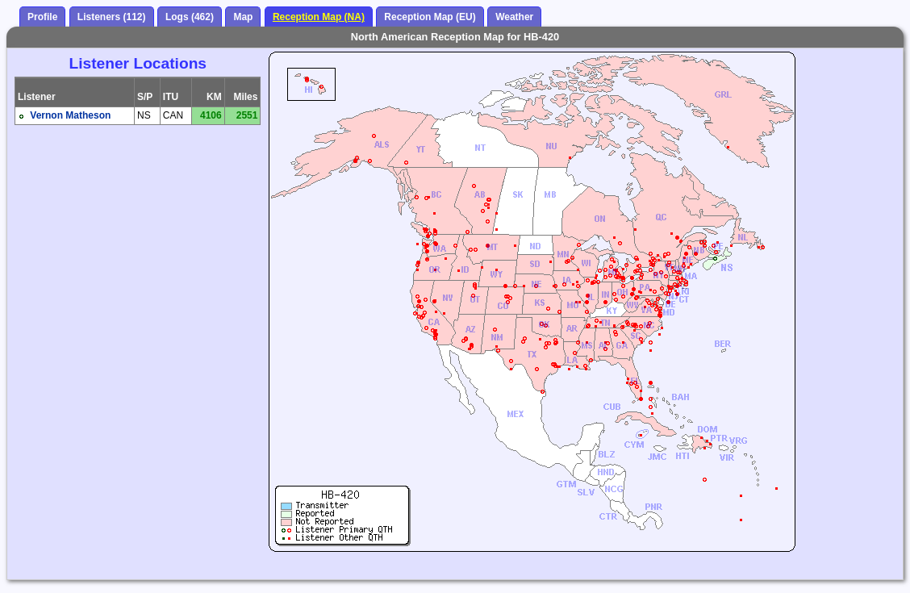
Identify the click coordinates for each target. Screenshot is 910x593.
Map (243, 17)
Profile (42, 17)
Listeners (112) (111, 17)
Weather (514, 17)
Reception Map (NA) (319, 17)
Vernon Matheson (70, 115)
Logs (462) (189, 17)
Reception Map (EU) (429, 17)
